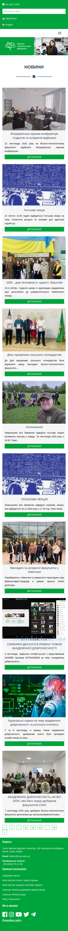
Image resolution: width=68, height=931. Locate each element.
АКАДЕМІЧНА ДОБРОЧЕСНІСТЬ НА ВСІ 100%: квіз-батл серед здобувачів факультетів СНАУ (34, 801)
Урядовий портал (11, 875)
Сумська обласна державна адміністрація (23, 889)
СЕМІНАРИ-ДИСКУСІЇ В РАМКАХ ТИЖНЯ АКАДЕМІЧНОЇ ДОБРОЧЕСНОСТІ (34, 646)
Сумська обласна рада (14, 894)
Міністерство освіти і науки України (20, 880)
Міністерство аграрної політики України (22, 885)
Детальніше (34, 157)
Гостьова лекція (34, 210)
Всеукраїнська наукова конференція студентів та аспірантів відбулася (34, 135)
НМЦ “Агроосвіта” (11, 899)
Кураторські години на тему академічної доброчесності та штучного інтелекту (34, 722)
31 (26, 827)
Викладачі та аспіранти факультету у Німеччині (34, 570)
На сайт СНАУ (11, 4)
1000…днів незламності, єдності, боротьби (34, 282)
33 (40, 827)
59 (54, 827)
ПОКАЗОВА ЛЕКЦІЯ (34, 499)
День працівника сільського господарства (34, 354)
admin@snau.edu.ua (20, 856)
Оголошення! (34, 427)
